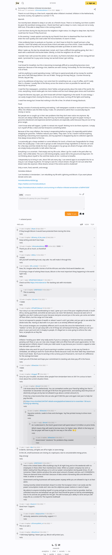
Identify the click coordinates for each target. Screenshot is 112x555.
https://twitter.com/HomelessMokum (32, 184)
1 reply (26, 280)
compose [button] (28, 195)
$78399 (53, 3)
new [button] (87, 224)
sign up (90, 3)
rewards (56, 548)
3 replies (31, 386)
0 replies (27, 229)
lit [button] (81, 224)
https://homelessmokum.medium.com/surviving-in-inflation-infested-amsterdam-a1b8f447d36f (53, 187)
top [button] (92, 224)
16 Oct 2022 (52, 246)
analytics (45, 551)
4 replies (27, 374)
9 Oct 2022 (51, 10)
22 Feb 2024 (49, 237)
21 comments (30, 10)
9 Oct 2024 (46, 290)
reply (71, 214)
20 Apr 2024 (40, 229)
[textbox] (51, 203)
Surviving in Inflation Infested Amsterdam (34, 8)
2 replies (36, 411)
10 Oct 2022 (46, 308)
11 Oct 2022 (42, 266)
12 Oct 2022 (40, 255)
